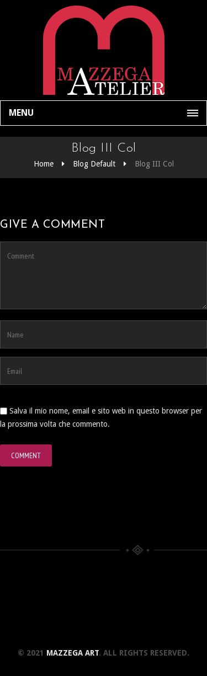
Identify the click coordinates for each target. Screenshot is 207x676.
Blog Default (94, 163)
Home (44, 163)
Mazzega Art (72, 652)
